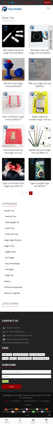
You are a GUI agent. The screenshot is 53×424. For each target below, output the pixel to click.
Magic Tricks (9, 246)
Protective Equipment (13, 287)
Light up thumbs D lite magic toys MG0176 (13, 185)
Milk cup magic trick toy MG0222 (39, 85)
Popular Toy (9, 210)
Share (6, 421)
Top (46, 421)
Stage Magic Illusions (13, 240)
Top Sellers (45, 401)
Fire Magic (9, 269)
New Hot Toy (10, 216)
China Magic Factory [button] (37, 354)
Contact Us (16, 401)
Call (19, 421)
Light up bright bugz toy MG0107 (39, 185)
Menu (33, 421)
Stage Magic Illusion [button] (21, 354)
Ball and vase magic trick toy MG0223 (13, 85)
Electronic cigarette (12, 293)
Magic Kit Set (10, 251)
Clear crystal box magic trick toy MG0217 (13, 118)
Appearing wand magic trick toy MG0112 (40, 151)
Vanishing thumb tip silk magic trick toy (13, 151)
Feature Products (31, 401)
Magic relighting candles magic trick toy (40, 118)
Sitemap (29, 398)
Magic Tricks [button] (7, 354)
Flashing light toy (12, 222)
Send (11, 386)
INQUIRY (47, 2)
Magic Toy (9, 275)
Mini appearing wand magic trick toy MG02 (13, 51)
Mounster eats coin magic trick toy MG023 (39, 51)
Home (7, 401)
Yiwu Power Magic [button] (24, 358)
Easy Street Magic (12, 263)
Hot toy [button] (5, 358)
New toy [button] (13, 358)
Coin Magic (9, 257)
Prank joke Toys (11, 234)
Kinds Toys (9, 228)
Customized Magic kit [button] (41, 358)
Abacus (7, 281)
